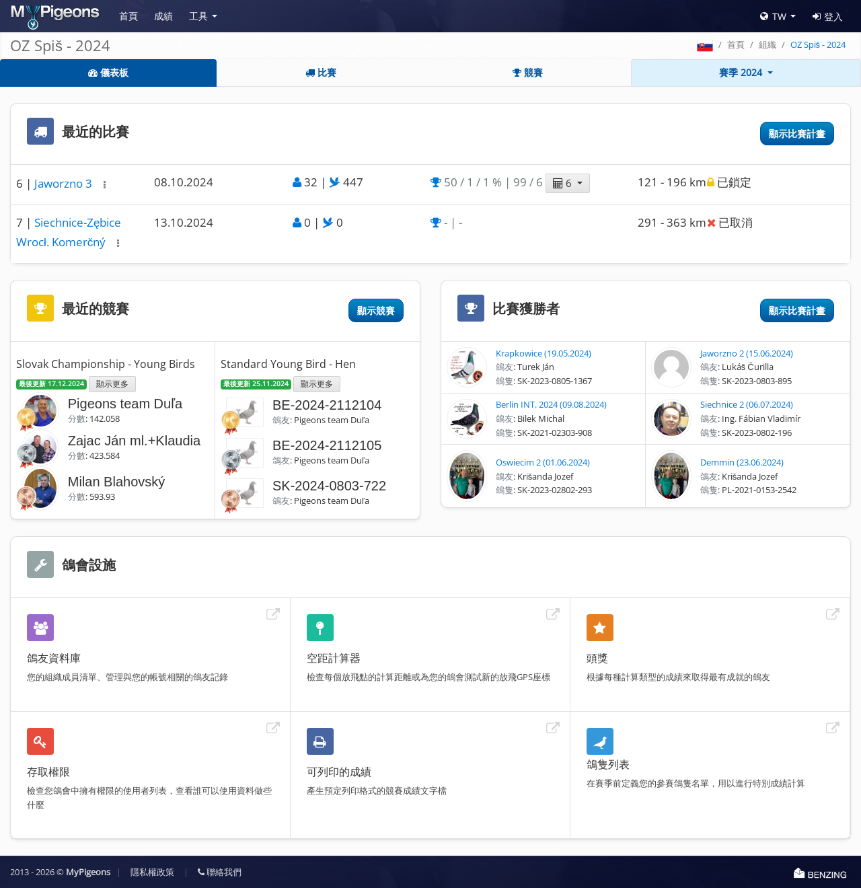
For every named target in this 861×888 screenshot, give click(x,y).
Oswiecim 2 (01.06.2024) (543, 462)
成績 (163, 15)
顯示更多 (112, 383)
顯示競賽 (376, 310)
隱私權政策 (152, 872)
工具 (198, 15)
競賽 (528, 72)
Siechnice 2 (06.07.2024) (746, 404)
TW (773, 16)
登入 (828, 16)
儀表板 (108, 72)
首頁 (128, 15)
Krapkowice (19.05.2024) (543, 353)
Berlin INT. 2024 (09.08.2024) (551, 404)
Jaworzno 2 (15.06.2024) (746, 353)
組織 (767, 44)
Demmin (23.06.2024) (742, 462)
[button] (104, 184)
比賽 (320, 72)
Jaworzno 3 (64, 183)
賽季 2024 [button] (742, 72)
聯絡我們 (219, 872)
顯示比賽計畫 (797, 133)
